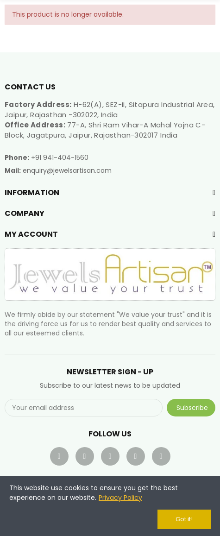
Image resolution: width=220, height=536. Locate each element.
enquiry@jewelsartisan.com (67, 170)
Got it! (184, 519)
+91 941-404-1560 (59, 157)
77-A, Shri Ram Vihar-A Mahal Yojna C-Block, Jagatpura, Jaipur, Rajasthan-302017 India (105, 130)
